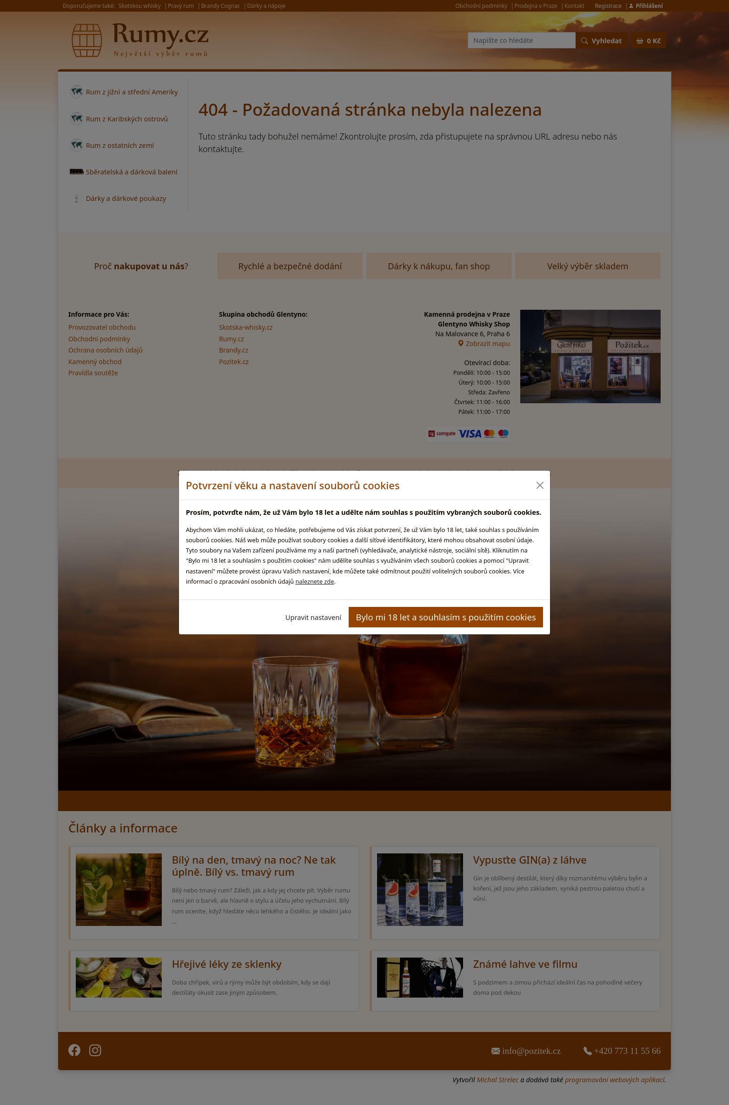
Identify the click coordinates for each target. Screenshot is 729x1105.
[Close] (539, 485)
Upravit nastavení (313, 617)
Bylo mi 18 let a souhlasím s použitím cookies (446, 617)
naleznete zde (314, 581)
